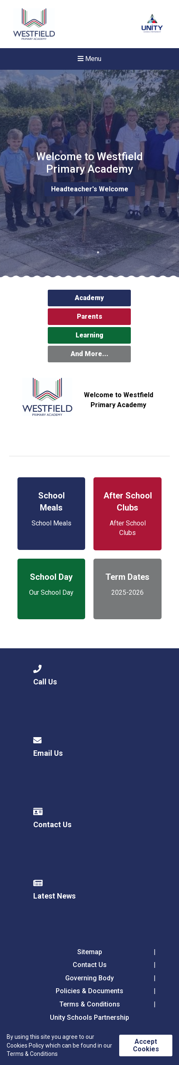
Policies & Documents (89, 991)
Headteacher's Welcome (89, 189)
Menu (89, 59)
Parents (89, 316)
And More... (89, 354)
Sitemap (89, 952)
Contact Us (90, 965)
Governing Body (89, 978)
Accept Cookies (146, 1045)
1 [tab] (98, 252)
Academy (89, 298)
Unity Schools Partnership (89, 1017)
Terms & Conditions (89, 1004)
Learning (89, 335)
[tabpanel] (89, 173)
